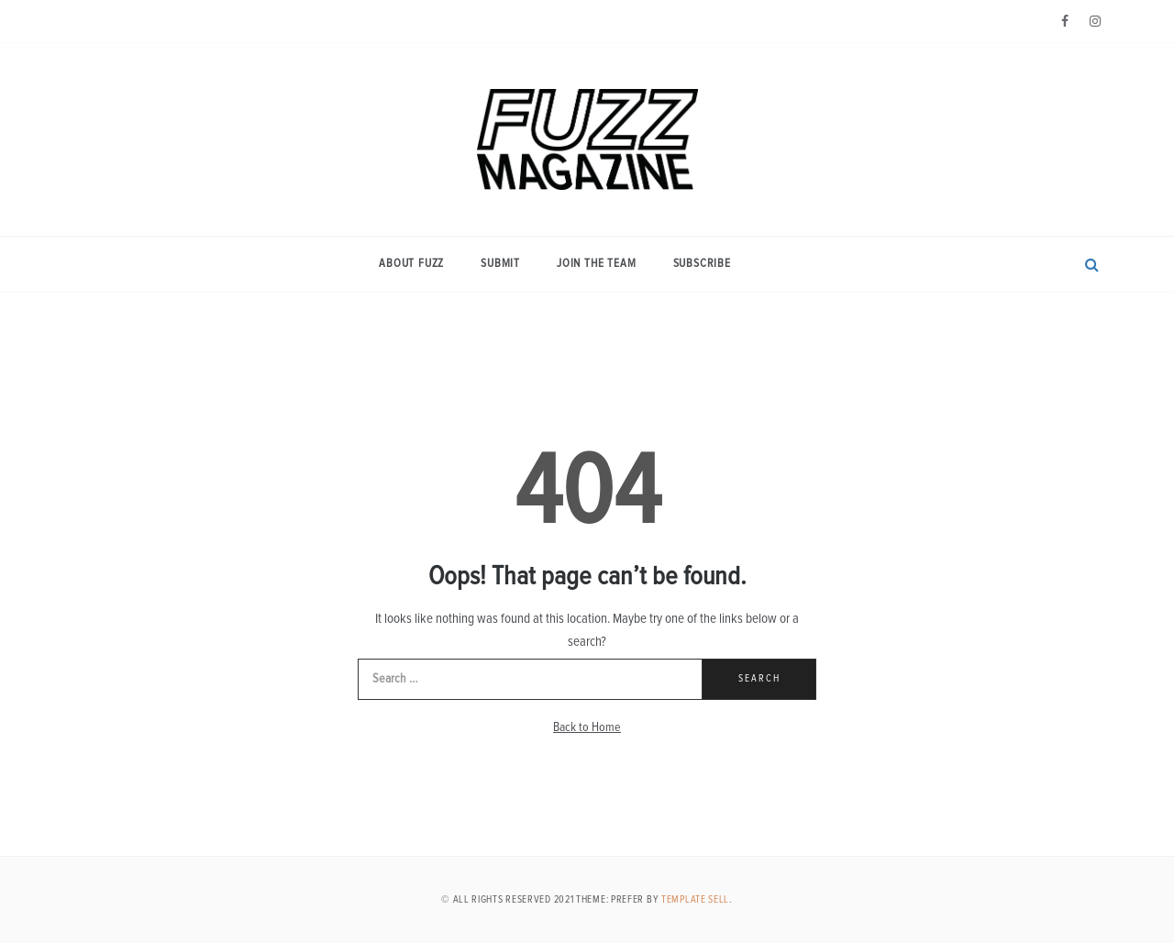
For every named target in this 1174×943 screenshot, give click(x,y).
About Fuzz (411, 264)
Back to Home (587, 727)
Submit (500, 264)
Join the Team (596, 264)
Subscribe (702, 264)
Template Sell (695, 899)
